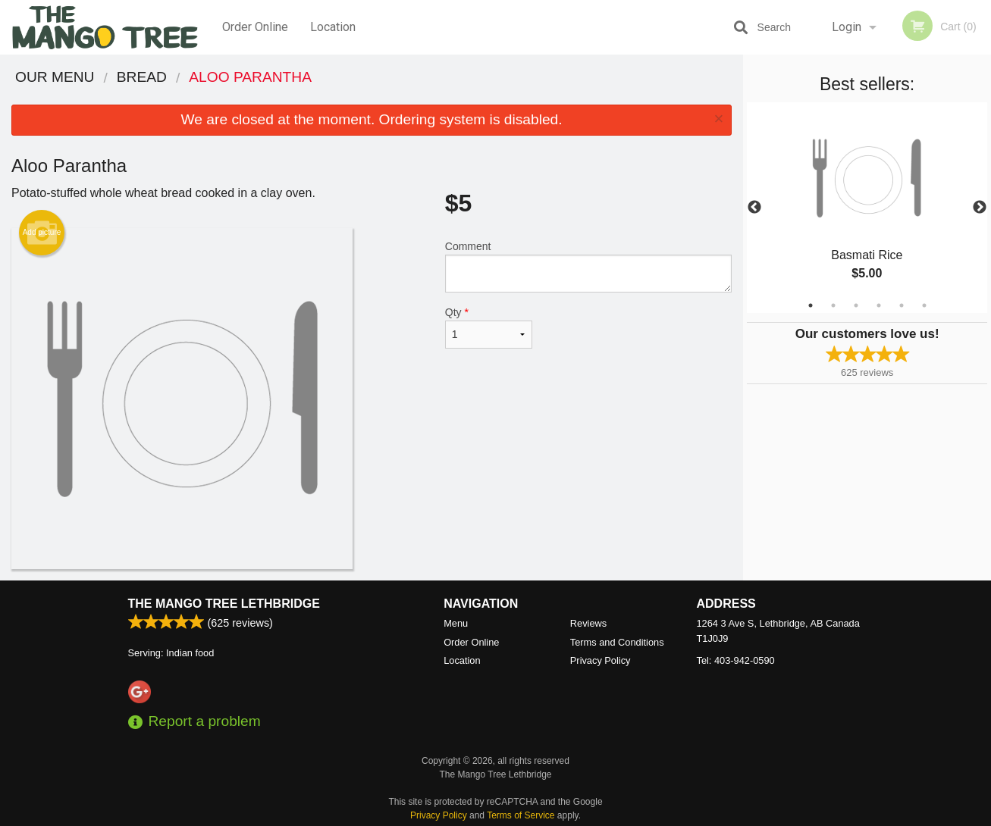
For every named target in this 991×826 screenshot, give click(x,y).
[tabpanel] (867, 207)
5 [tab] (901, 305)
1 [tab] (810, 305)
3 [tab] (856, 305)
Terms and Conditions (617, 642)
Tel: (736, 660)
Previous (754, 207)
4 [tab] (878, 305)
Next (979, 207)
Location (333, 27)
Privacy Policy (600, 660)
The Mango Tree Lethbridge (224, 603)
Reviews (588, 623)
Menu (456, 623)
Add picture (42, 232)
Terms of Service (520, 815)
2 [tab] (833, 305)
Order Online (255, 27)
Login (846, 27)
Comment (588, 266)
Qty (488, 327)
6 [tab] (924, 305)
